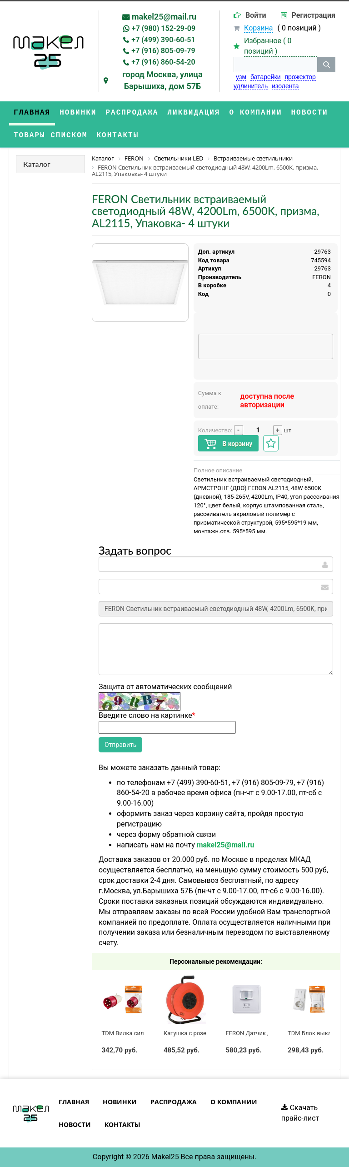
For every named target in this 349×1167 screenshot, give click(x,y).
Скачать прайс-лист (300, 1112)
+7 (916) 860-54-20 (163, 62)
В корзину (228, 444)
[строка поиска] (275, 64)
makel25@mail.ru (164, 16)
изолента (285, 86)
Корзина (258, 28)
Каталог (36, 164)
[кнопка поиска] (326, 64)
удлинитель (251, 86)
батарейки (265, 76)
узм (241, 76)
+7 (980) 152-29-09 (163, 28)
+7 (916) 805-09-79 (163, 50)
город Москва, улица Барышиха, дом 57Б (162, 80)
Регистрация (313, 15)
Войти (255, 15)
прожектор (299, 76)
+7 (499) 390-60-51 (163, 39)
